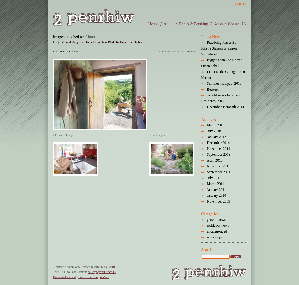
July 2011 (214, 178)
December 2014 (218, 143)
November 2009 (218, 201)
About (169, 24)
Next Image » (189, 51)
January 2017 (216, 137)
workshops (214, 237)
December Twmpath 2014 (225, 107)
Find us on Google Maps (93, 277)
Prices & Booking (193, 24)
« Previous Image (168, 51)
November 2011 (218, 166)
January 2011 (216, 190)
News (218, 24)
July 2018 (214, 131)
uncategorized (217, 231)
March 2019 (215, 125)
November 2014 (218, 148)
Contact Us (237, 24)
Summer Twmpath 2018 (224, 83)
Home (153, 24)
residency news (218, 225)
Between (213, 89)
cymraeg (240, 3)
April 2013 (215, 160)
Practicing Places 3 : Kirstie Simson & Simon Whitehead (219, 48)
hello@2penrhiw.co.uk (102, 272)
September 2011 (218, 172)
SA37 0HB (108, 267)
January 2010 (216, 195)
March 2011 (215, 184)
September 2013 (218, 154)
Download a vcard (64, 277)
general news (216, 219)
